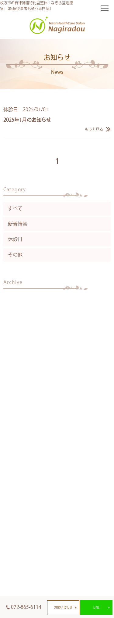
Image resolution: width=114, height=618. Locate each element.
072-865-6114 (26, 607)
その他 (15, 254)
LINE (96, 607)
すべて (15, 208)
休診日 (15, 239)
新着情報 (17, 223)
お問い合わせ (63, 607)
